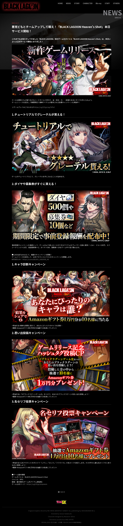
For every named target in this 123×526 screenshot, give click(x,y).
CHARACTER (87, 3)
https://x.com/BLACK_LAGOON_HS (35, 259)
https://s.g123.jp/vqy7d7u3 (44, 107)
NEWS (68, 3)
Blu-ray (98, 3)
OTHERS (116, 3)
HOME (60, 3)
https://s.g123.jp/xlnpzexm (37, 484)
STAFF (107, 3)
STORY (77, 3)
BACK (61, 492)
